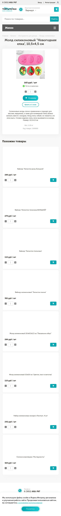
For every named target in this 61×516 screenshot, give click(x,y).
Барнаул (30, 10)
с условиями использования (30, 503)
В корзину (32, 98)
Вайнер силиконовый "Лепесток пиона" (30, 292)
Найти (54, 19)
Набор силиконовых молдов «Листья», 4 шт (31, 416)
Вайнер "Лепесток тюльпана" (30, 251)
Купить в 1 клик (30, 105)
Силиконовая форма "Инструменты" (31, 457)
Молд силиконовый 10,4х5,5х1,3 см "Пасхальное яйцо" (30, 333)
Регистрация (50, 3)
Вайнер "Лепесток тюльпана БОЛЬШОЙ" (30, 210)
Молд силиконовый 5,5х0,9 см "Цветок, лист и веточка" (30, 375)
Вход (40, 3)
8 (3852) (9, 2)
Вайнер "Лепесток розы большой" (30, 169)
